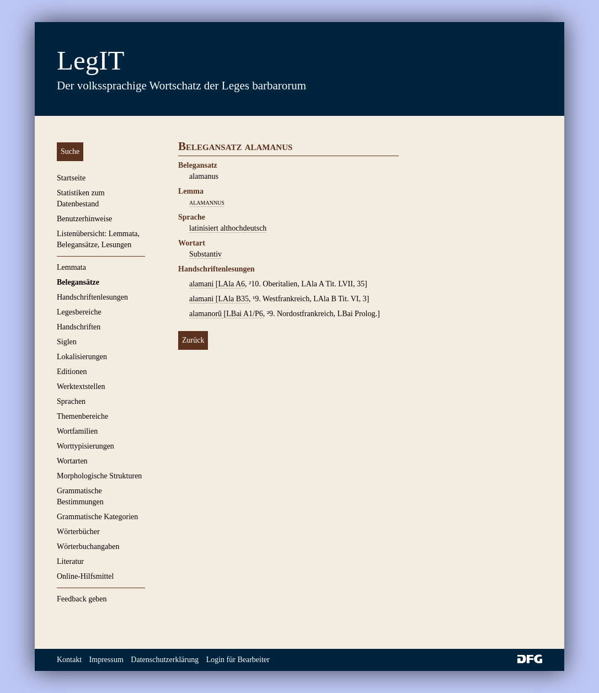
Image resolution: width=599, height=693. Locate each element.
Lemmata (71, 267)
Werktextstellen (81, 386)
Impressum (106, 659)
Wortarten (72, 461)
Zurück (193, 340)
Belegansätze (78, 282)
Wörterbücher (78, 531)
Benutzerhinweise (84, 219)
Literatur (70, 561)
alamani (202, 284)
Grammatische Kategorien (97, 517)
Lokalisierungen (82, 357)
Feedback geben (82, 599)
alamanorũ (206, 314)
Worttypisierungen (85, 446)
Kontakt (69, 659)
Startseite (71, 178)
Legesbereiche (79, 312)
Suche (70, 151)
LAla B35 (233, 299)
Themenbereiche (82, 416)
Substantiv (205, 254)
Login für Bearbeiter (238, 659)
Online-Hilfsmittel (85, 576)
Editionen (72, 371)
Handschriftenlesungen (92, 297)
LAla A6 (231, 284)
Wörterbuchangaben (88, 546)
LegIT (90, 60)
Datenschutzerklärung (165, 659)
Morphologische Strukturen (99, 476)
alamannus (206, 202)
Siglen (67, 342)
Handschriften (78, 327)
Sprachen (71, 401)
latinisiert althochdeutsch (227, 228)
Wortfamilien (77, 431)
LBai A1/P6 (244, 314)
